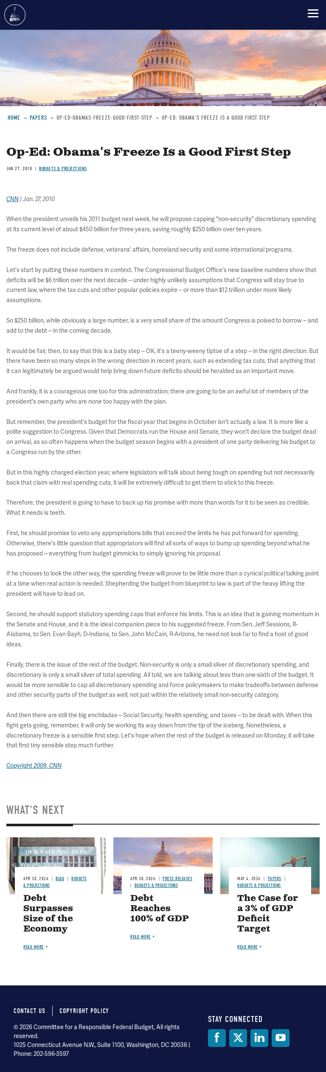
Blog (60, 878)
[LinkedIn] (259, 1038)
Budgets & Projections (156, 885)
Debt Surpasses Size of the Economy (48, 914)
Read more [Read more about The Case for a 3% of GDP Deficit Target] (247, 947)
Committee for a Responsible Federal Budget (14, 14)
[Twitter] (238, 1038)
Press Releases (177, 878)
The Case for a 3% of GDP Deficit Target (267, 914)
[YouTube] (280, 1038)
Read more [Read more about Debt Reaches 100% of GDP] (140, 937)
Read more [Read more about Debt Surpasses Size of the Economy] (33, 947)
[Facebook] (217, 1038)
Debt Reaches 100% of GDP (159, 909)
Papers (274, 878)
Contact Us (29, 1011)
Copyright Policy (84, 1011)
